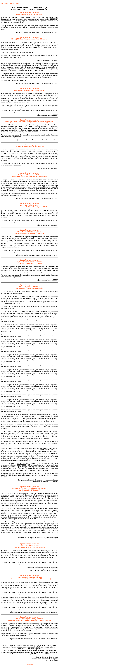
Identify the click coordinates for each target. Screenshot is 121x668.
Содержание (29, 664)
